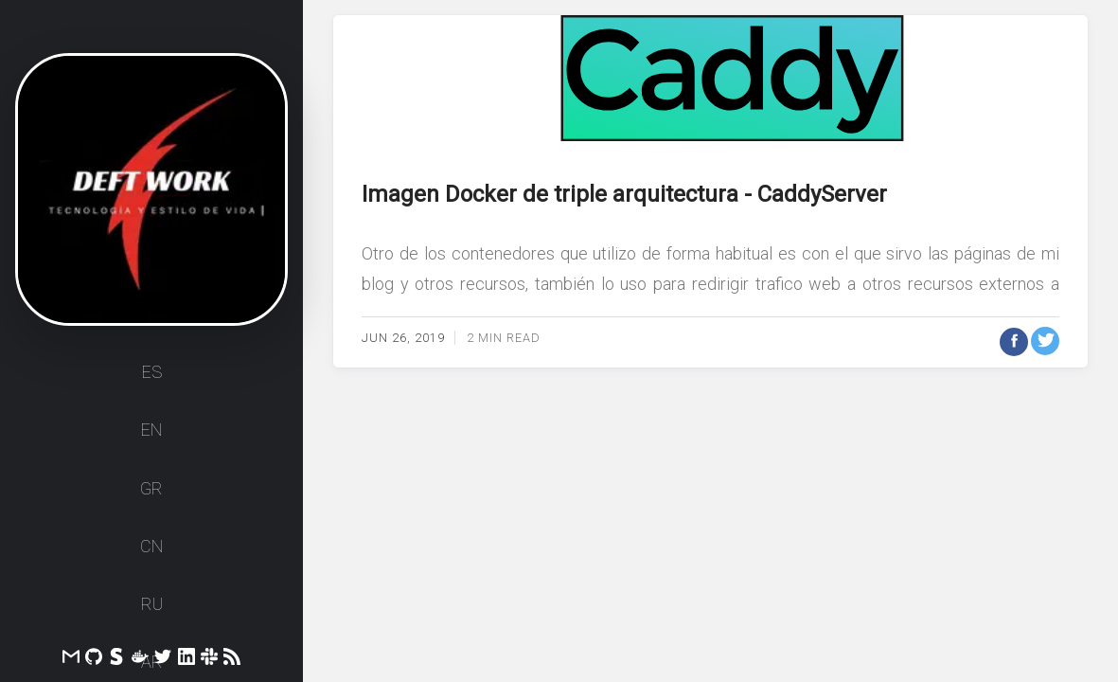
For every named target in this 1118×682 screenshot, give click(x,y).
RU (152, 610)
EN (151, 437)
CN (151, 553)
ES (152, 379)
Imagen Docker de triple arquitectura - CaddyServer (624, 194)
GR (151, 495)
